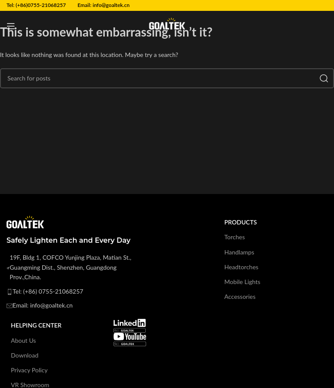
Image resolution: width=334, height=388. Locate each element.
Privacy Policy (29, 370)
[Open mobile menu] (11, 26)
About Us (23, 340)
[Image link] (130, 325)
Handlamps (239, 252)
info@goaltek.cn (111, 5)
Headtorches (241, 267)
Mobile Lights (242, 281)
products (240, 222)
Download (24, 355)
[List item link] (76, 291)
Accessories (240, 296)
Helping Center (36, 325)
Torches (234, 237)
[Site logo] (167, 25)
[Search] (167, 78)
